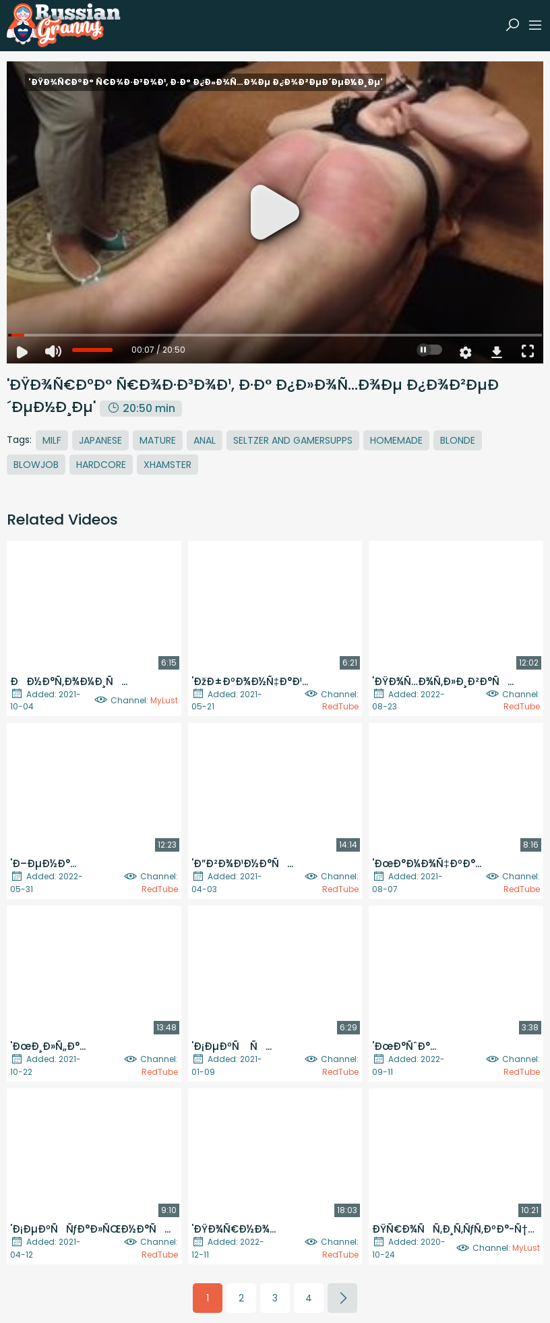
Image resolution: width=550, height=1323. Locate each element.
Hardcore (101, 464)
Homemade (396, 440)
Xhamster (167, 464)
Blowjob (36, 464)
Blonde (457, 440)
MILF (51, 440)
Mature (158, 440)
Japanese (100, 440)
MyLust (164, 700)
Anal (204, 440)
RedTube (340, 706)
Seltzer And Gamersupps (293, 440)
